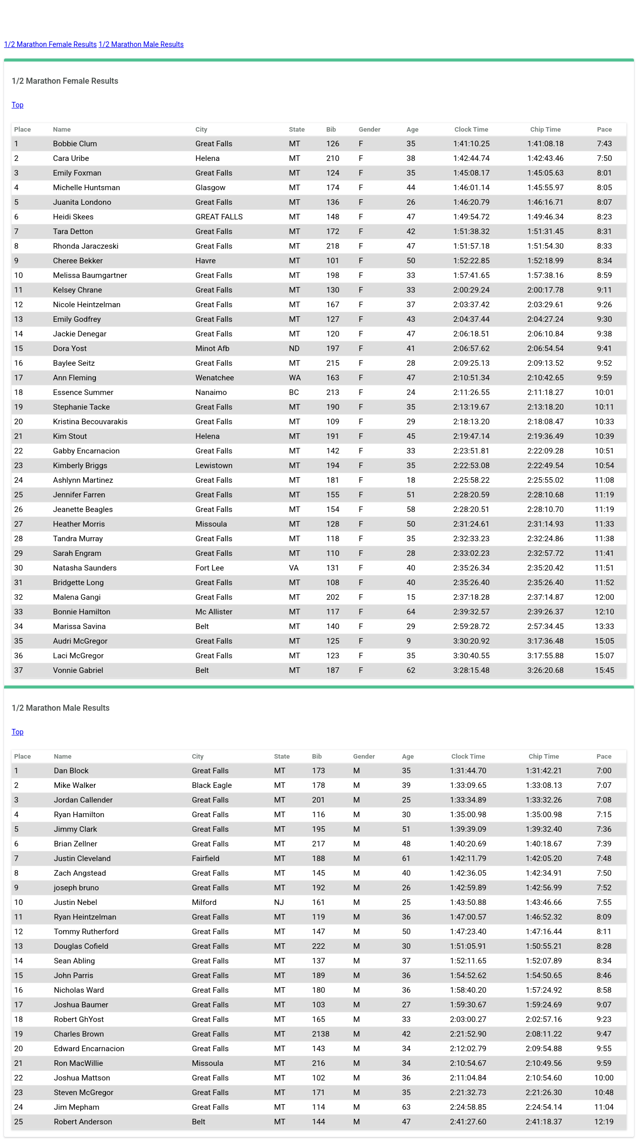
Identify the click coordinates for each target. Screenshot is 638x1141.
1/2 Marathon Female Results (50, 44)
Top (18, 105)
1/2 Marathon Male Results (141, 44)
